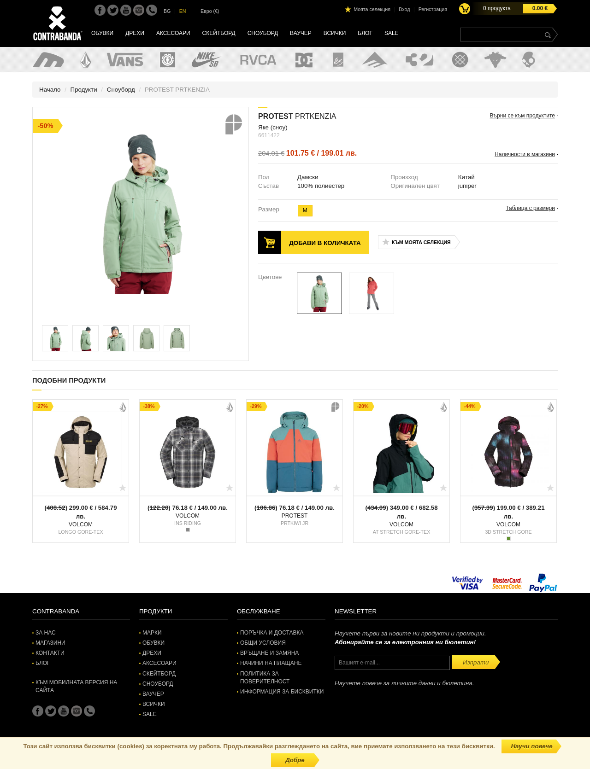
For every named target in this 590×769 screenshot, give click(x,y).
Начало (49, 89)
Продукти (84, 89)
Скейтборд (219, 33)
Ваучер (301, 33)
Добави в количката (324, 242)
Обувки (102, 33)
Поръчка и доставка (271, 632)
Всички (335, 33)
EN (182, 11)
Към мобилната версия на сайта (76, 686)
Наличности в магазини (525, 154)
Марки (152, 632)
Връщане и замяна (269, 653)
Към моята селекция (421, 242)
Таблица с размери (530, 208)
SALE (391, 33)
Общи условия (263, 643)
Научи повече (531, 746)
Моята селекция (372, 9)
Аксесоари (173, 33)
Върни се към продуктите (522, 115)
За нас (45, 632)
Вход (404, 9)
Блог (365, 33)
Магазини (50, 643)
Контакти (50, 653)
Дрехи (134, 33)
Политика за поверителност (264, 677)
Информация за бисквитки (282, 691)
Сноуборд (263, 33)
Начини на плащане (270, 663)
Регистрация (433, 9)
